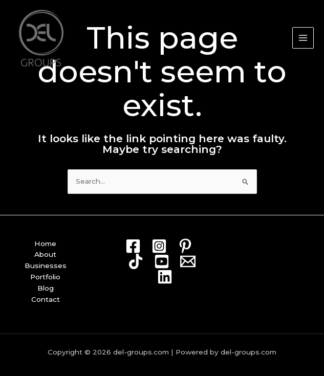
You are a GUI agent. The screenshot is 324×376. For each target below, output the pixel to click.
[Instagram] (159, 246)
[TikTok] (135, 261)
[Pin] (185, 246)
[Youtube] (161, 261)
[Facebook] (133, 246)
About (45, 254)
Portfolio (45, 277)
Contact (45, 299)
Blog (45, 288)
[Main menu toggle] (303, 38)
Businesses (46, 265)
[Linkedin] (164, 276)
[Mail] (188, 261)
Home (45, 243)
